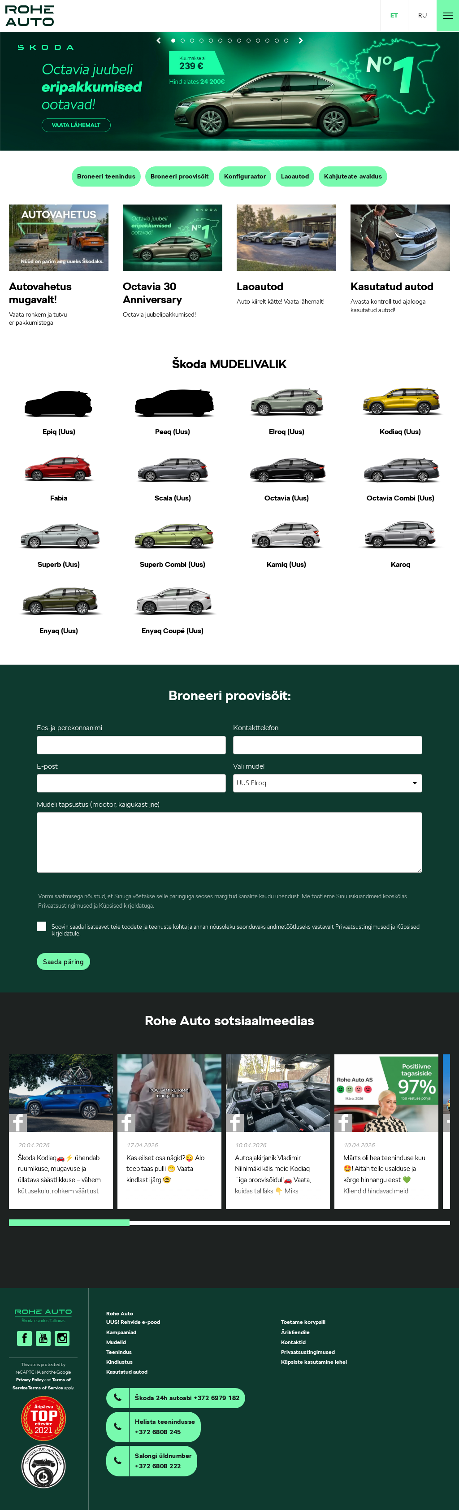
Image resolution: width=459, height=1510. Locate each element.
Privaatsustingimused (65, 905)
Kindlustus (119, 1361)
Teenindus (119, 1352)
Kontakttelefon (255, 727)
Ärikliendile (295, 1332)
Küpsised (110, 905)
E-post (47, 766)
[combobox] (327, 783)
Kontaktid (293, 1342)
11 (267, 41)
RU (422, 15)
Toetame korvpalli (303, 1322)
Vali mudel (248, 766)
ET (394, 15)
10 (258, 41)
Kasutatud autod (126, 1371)
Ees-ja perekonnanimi (69, 727)
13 (286, 41)
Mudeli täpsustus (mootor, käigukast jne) (98, 804)
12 (277, 41)
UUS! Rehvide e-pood (133, 1322)
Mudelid (116, 1342)
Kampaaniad (121, 1332)
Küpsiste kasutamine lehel (314, 1361)
